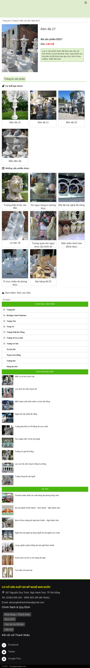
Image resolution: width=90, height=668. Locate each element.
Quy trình (9, 619)
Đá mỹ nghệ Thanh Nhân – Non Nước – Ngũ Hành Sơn (37, 508)
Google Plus (14, 658)
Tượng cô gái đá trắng (24, 451)
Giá (43, 44)
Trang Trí (10, 327)
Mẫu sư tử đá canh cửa (24, 377)
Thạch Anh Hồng (14, 355)
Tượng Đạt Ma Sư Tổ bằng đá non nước (31, 427)
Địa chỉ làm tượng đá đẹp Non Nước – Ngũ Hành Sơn (37, 520)
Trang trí (15, 21)
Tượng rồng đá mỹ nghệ (25, 476)
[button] (85, 2)
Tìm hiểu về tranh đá (23, 570)
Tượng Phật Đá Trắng (16, 332)
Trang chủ (7, 21)
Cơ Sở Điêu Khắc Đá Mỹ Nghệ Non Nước (45, 9)
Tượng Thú (11, 321)
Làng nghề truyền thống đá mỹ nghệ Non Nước (34, 545)
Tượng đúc (11, 361)
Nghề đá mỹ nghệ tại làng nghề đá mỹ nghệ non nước (37, 533)
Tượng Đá (11, 310)
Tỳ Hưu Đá (11, 349)
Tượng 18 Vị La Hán (15, 338)
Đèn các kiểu (25, 21)
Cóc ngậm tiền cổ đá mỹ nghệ (27, 439)
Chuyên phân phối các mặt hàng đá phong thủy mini (37, 495)
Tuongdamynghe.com (17, 666)
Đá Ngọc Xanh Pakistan (16, 315)
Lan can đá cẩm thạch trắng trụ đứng (30, 464)
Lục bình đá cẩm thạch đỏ (26, 389)
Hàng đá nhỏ (12, 367)
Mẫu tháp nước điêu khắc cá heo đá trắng (32, 402)
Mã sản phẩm (48, 39)
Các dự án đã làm (14, 624)
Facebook (13, 644)
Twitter (11, 651)
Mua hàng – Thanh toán (17, 614)
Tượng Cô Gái (12, 344)
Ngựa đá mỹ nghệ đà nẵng (26, 414)
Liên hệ (8, 629)
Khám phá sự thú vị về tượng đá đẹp (30, 558)
